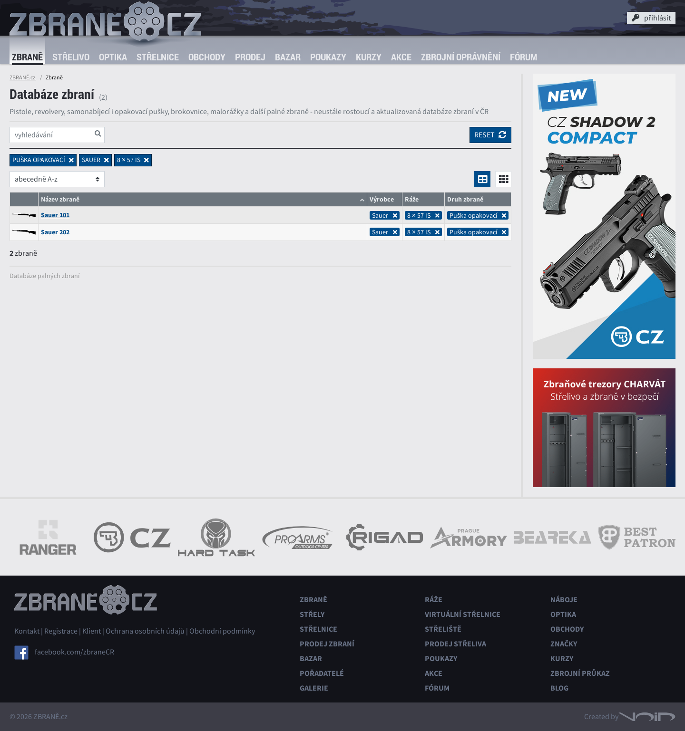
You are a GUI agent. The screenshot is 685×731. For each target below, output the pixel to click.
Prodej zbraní (327, 644)
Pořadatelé (322, 673)
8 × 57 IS (423, 215)
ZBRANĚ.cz (23, 77)
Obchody (206, 56)
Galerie (314, 688)
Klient (91, 631)
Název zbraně (60, 199)
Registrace (61, 631)
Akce (401, 56)
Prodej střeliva (455, 644)
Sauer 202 (55, 232)
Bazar (288, 56)
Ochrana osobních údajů (145, 631)
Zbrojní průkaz (580, 673)
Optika (113, 56)
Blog (559, 688)
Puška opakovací (478, 215)
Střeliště (443, 629)
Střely (312, 614)
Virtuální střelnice (462, 614)
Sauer (384, 215)
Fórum (523, 56)
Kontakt (26, 631)
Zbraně (27, 56)
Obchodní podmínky (222, 631)
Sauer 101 (55, 215)
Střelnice (158, 56)
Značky (563, 644)
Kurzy (369, 56)
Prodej (250, 56)
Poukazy (328, 56)
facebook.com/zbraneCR (74, 652)
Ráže (433, 600)
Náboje (563, 600)
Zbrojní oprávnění (460, 56)
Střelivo (70, 56)
